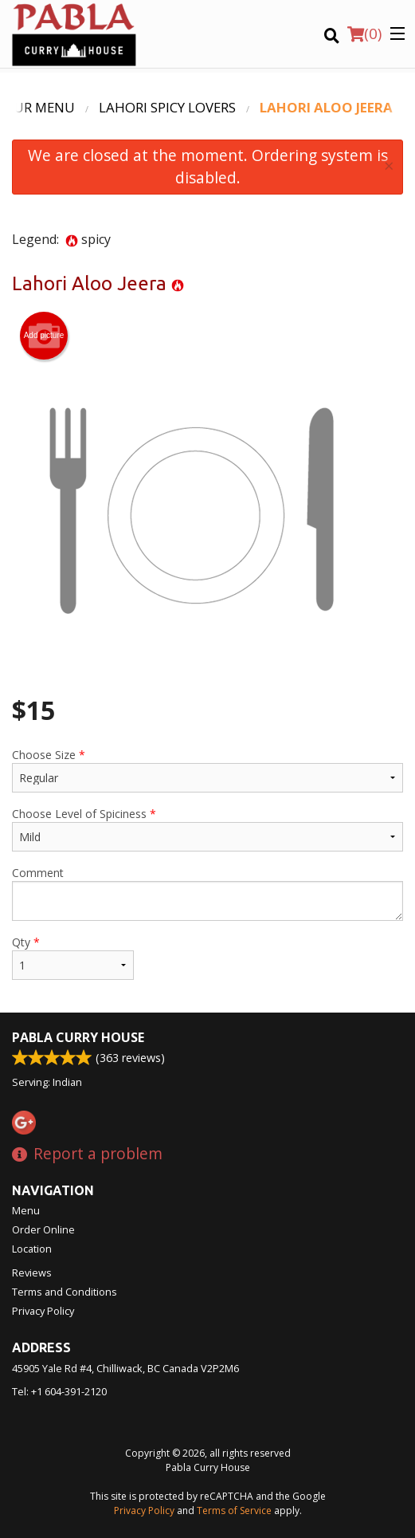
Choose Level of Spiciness (207, 829)
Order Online (43, 1229)
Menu (26, 1210)
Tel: (59, 1391)
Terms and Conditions (64, 1291)
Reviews (32, 1272)
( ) (364, 33)
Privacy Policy (43, 1311)
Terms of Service (234, 1510)
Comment (207, 893)
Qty (73, 957)
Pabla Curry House (78, 1037)
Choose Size (207, 770)
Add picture (44, 336)
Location (32, 1248)
